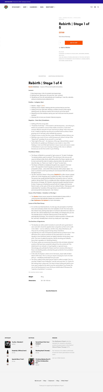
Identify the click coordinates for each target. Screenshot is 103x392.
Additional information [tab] (56, 75)
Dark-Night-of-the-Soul (78, 57)
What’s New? (50, 7)
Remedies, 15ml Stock (67, 17)
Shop (24, 7)
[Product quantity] (61, 43)
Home (60, 17)
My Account (16, 7)
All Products (68, 53)
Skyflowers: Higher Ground (65, 60)
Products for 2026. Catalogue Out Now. (22, 1)
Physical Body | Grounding (78, 53)
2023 (63, 57)
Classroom (33, 7)
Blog (41, 7)
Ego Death (87, 57)
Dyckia (31, 86)
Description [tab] (42, 75)
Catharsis (69, 57)
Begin (65, 57)
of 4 (43, 105)
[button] (91, 7)
